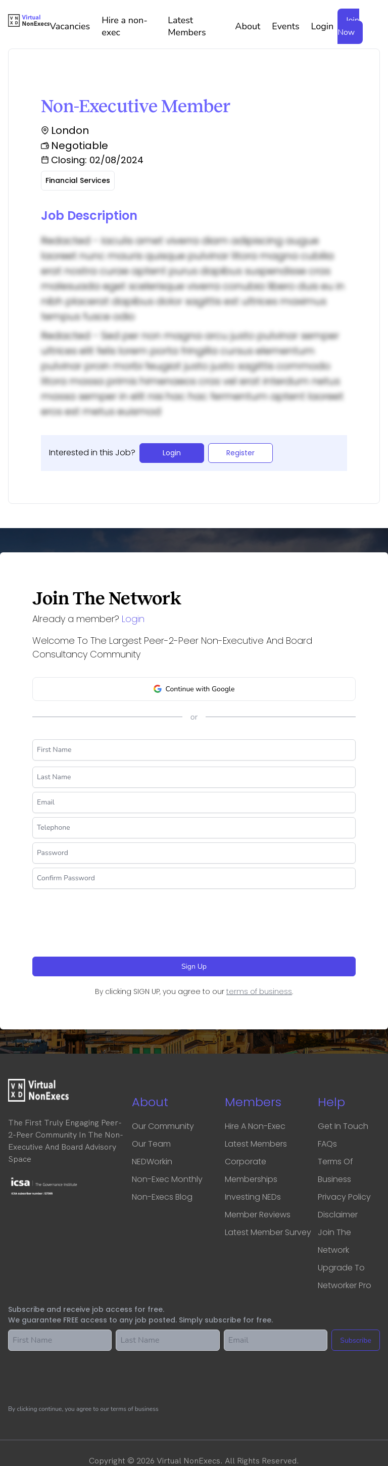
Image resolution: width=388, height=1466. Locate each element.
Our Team (151, 1144)
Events (289, 26)
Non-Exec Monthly (167, 1179)
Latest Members (199, 26)
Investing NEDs (253, 1197)
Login (322, 26)
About (251, 26)
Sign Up (194, 966)
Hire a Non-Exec (255, 1126)
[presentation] (109, 918)
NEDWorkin (152, 1161)
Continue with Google (194, 689)
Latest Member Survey (268, 1232)
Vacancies (74, 26)
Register (240, 453)
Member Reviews (257, 1214)
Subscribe (355, 1340)
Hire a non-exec (133, 26)
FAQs (327, 1144)
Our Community (163, 1126)
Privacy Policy (344, 1197)
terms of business (259, 991)
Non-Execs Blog (162, 1197)
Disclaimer (338, 1214)
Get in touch (343, 1126)
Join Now (348, 26)
